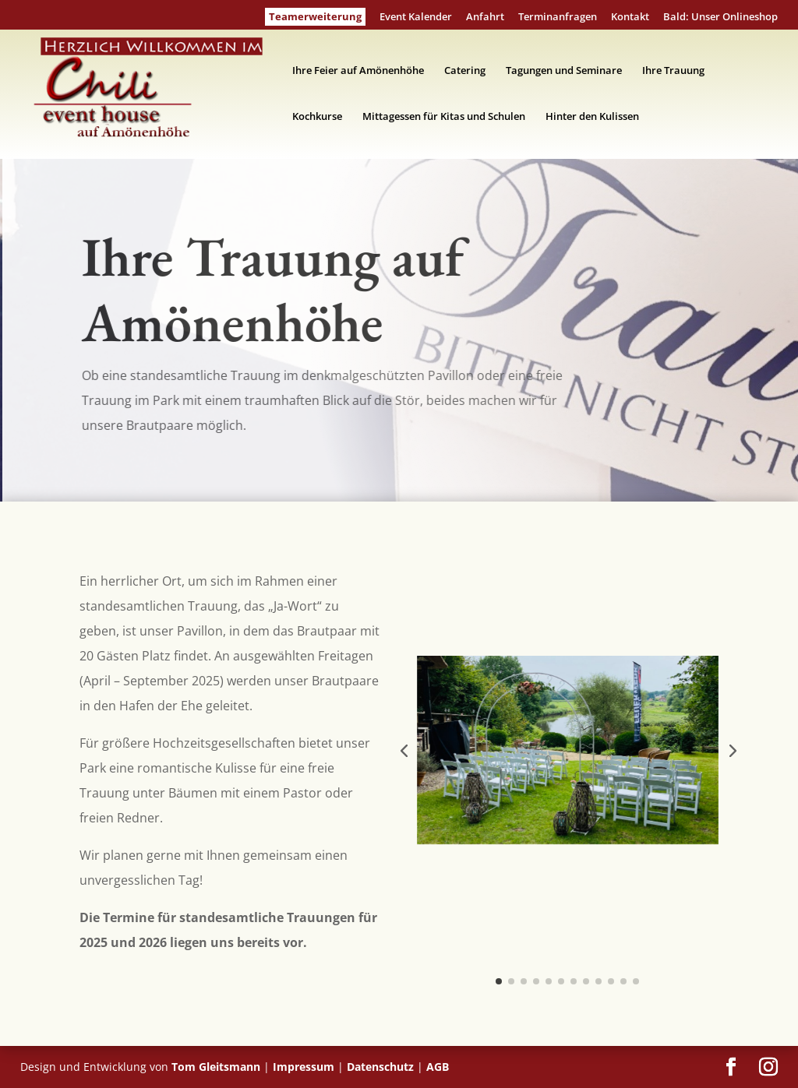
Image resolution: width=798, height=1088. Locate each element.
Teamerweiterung (315, 16)
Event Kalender (416, 17)
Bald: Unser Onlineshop (720, 17)
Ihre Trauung (673, 71)
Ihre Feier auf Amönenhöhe (358, 71)
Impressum (303, 1066)
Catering (465, 71)
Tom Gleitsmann (215, 1066)
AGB (437, 1066)
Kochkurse (317, 117)
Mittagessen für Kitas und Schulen (443, 117)
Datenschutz (380, 1066)
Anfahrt (485, 17)
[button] (403, 750)
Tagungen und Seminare (564, 71)
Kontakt (630, 17)
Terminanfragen (557, 17)
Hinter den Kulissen (592, 117)
